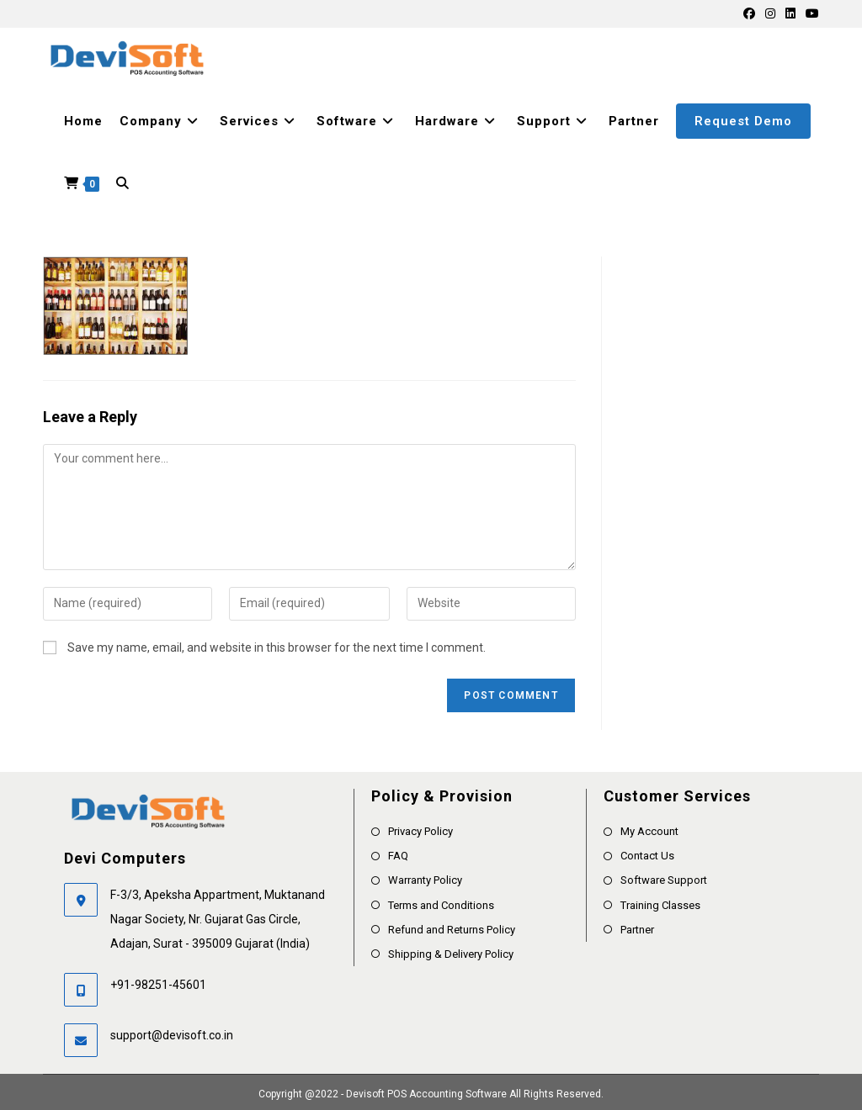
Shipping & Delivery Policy (450, 954)
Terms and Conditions (441, 905)
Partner (637, 929)
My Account (649, 831)
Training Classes (660, 905)
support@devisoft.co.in (171, 1035)
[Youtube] (810, 13)
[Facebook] (749, 13)
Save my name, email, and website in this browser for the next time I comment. (276, 647)
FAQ (398, 855)
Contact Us (647, 855)
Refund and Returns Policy (451, 929)
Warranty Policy (425, 880)
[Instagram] (770, 13)
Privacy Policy (420, 831)
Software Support (663, 880)
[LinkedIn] (790, 13)
